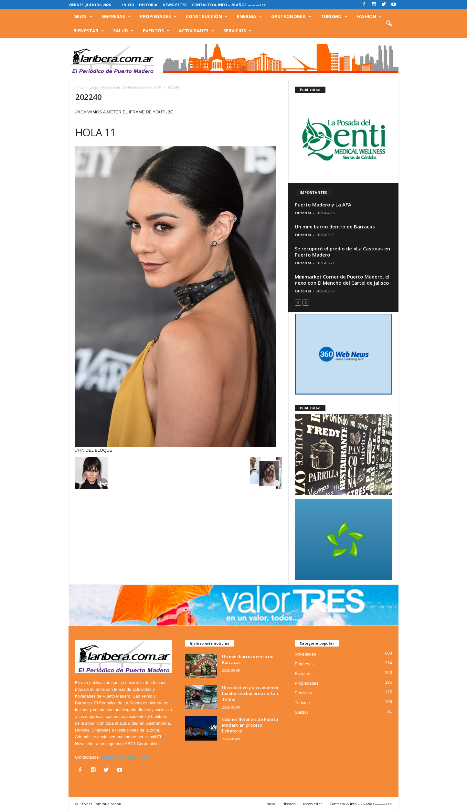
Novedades (305, 654)
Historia (148, 4)
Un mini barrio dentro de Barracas (335, 226)
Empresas (116, 16)
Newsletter (175, 4)
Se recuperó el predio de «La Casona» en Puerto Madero (342, 251)
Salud (123, 31)
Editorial (303, 212)
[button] (389, 23)
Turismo (334, 16)
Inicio (128, 4)
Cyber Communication (101, 803)
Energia (249, 16)
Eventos (156, 31)
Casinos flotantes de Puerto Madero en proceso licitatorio (250, 725)
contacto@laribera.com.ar (125, 757)
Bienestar (88, 31)
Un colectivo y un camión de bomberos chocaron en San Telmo (251, 693)
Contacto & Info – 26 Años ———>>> (229, 4)
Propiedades (158, 16)
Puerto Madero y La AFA (323, 204)
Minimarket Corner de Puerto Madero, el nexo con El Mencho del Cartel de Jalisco (342, 279)
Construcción (207, 16)
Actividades (196, 31)
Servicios (237, 31)
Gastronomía (291, 16)
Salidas (302, 712)
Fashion (369, 16)
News (82, 16)
